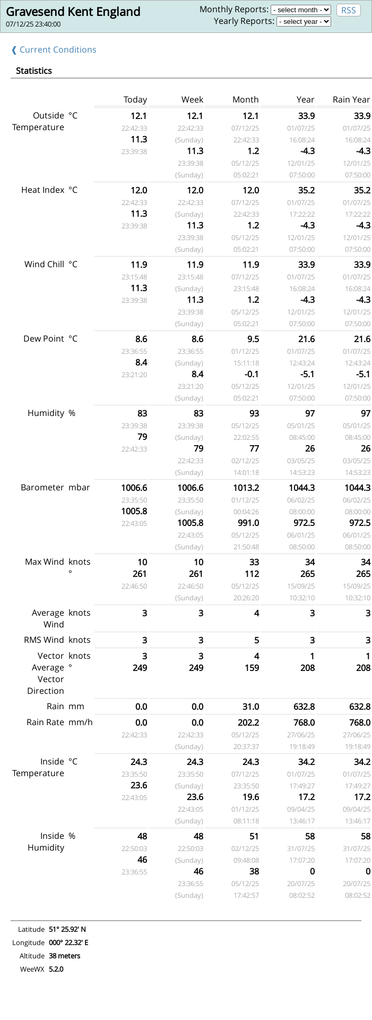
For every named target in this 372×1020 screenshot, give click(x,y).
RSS (348, 10)
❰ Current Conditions (54, 49)
